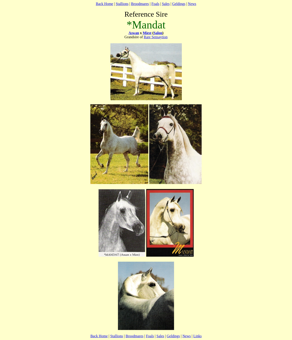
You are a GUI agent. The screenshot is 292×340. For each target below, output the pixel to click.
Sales (166, 4)
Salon (158, 33)
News (192, 4)
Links (197, 336)
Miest (147, 33)
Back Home (104, 4)
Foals (155, 4)
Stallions (122, 4)
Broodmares (140, 4)
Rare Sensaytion (155, 37)
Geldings (178, 4)
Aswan (133, 33)
